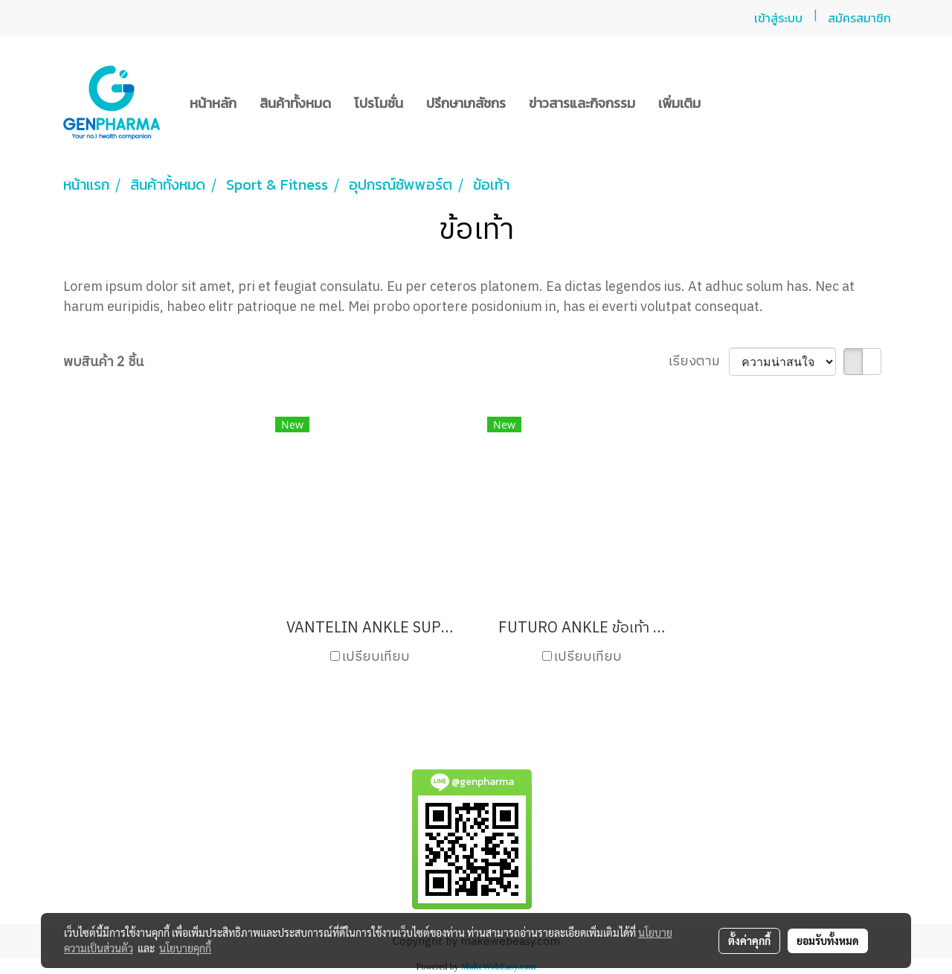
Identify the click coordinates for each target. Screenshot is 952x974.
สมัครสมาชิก (859, 18)
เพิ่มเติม (679, 103)
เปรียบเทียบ (376, 657)
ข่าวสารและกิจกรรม (582, 103)
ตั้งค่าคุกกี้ (749, 940)
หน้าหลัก (213, 103)
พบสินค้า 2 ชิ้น (103, 363)
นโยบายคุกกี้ (185, 948)
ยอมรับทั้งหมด (828, 940)
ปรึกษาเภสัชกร (466, 103)
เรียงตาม (699, 362)
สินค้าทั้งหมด (295, 103)
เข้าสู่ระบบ (778, 18)
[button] (725, 103)
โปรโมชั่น (378, 103)
